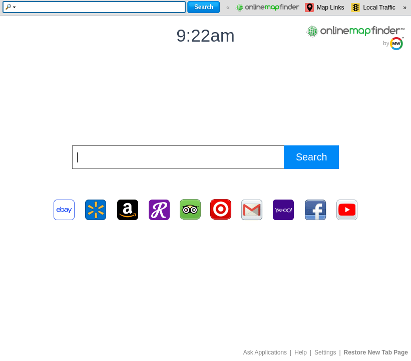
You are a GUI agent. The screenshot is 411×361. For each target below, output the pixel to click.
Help (300, 352)
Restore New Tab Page (376, 352)
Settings (325, 352)
